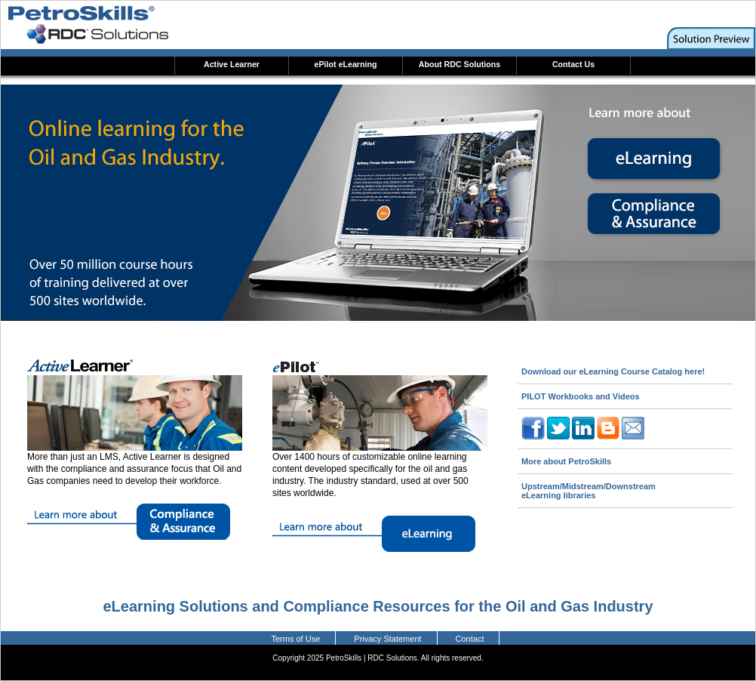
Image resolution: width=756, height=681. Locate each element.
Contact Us (573, 64)
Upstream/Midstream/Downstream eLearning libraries (588, 491)
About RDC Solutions (459, 64)
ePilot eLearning (346, 64)
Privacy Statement (387, 638)
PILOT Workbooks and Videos (580, 396)
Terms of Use (296, 638)
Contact (470, 638)
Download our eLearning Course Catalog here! (613, 371)
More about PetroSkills (566, 461)
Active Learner (232, 64)
